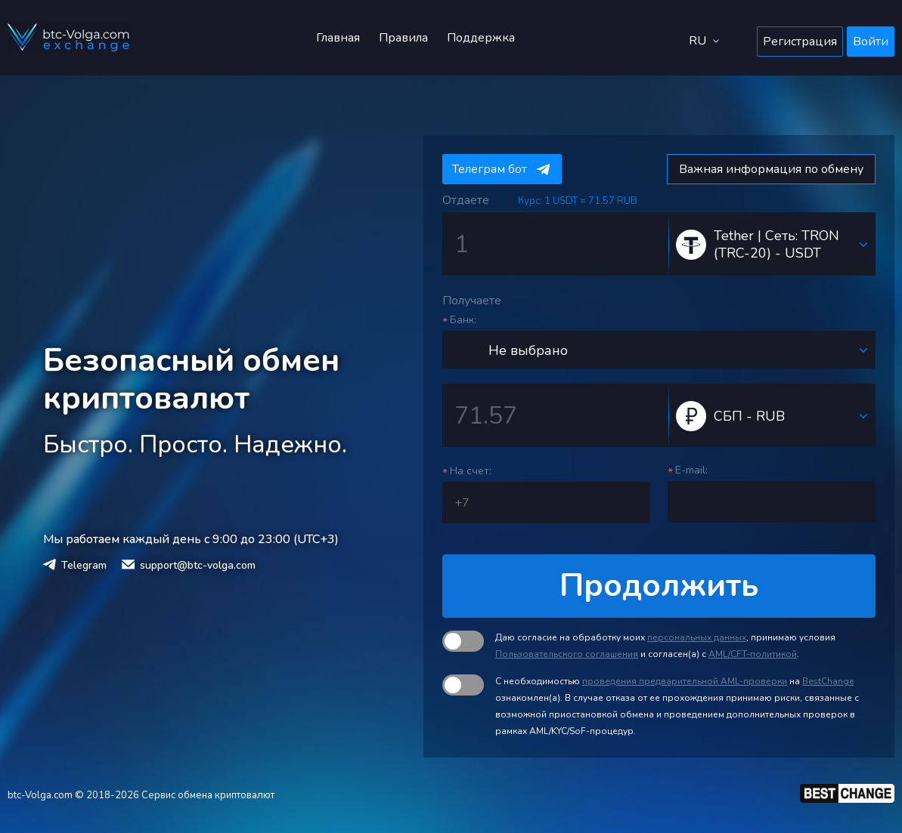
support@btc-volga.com (198, 565)
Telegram (84, 565)
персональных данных (696, 637)
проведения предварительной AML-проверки (684, 681)
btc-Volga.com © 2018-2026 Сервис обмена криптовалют (141, 795)
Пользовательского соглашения (566, 654)
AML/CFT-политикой (752, 654)
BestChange (828, 681)
